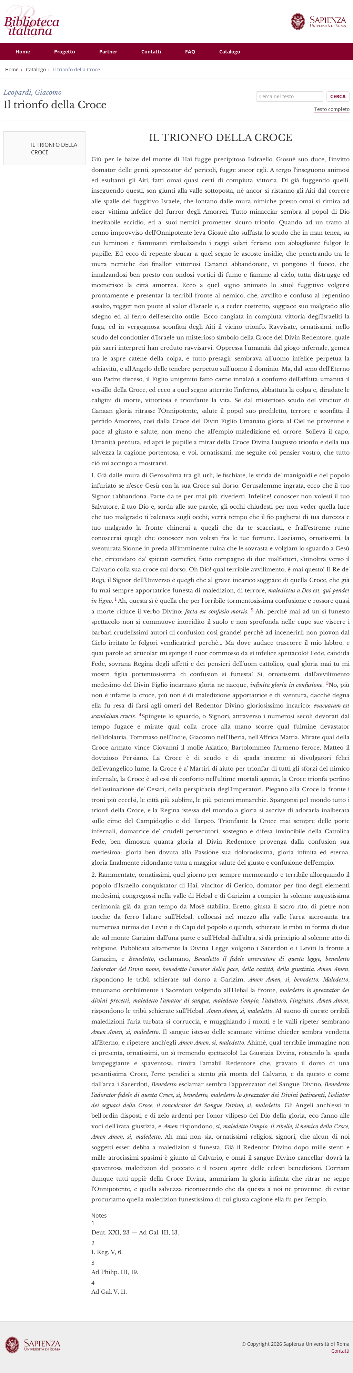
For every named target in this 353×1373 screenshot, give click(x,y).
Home (12, 69)
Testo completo (332, 109)
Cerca (338, 96)
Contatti (340, 1350)
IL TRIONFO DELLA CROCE (54, 148)
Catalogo (36, 69)
